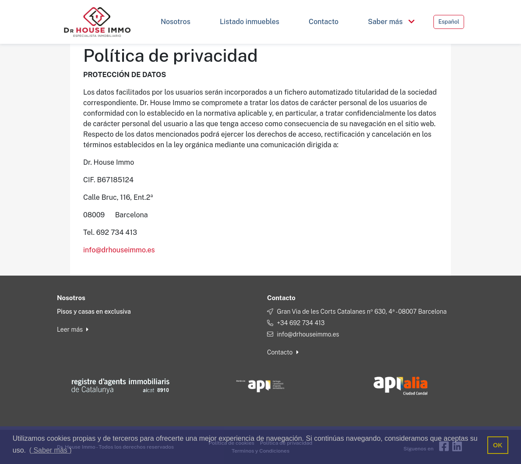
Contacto (283, 352)
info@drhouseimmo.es (119, 250)
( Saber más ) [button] (50, 450)
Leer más (72, 329)
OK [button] (498, 445)
